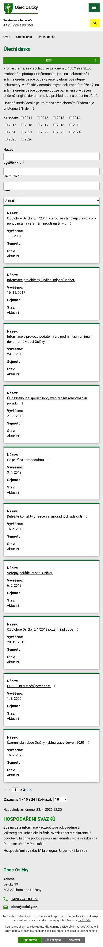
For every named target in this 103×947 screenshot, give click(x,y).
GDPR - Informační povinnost (32, 686)
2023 (60, 132)
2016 (28, 125)
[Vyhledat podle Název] (51, 156)
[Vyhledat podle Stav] (51, 200)
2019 (76, 125)
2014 (76, 118)
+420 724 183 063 (18, 25)
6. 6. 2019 (14, 585)
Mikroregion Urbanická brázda (62, 850)
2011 (28, 118)
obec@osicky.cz (24, 907)
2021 (28, 132)
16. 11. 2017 (16, 292)
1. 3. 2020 (14, 698)
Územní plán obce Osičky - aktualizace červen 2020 (49, 742)
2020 (12, 132)
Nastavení (75, 939)
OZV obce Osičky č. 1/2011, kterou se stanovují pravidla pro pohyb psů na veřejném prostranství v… (51, 220)
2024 (76, 132)
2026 (28, 139)
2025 (12, 139)
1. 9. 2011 (14, 236)
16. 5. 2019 (15, 529)
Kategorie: (11, 117)
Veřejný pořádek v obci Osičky (33, 573)
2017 (44, 125)
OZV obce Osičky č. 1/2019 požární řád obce (43, 629)
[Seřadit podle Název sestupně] (15, 149)
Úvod (6, 37)
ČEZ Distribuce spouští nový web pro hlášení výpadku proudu (47, 400)
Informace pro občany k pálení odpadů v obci (44, 280)
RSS (72, 60)
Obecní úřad (24, 37)
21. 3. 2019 (15, 416)
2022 (44, 132)
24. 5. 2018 (15, 354)
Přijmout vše (29, 939)
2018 (60, 125)
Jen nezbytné (53, 939)
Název (8, 150)
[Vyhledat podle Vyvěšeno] (51, 171)
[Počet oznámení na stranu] (60, 799)
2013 (60, 118)
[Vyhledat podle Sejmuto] (51, 186)
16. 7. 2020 (15, 755)
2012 (44, 118)
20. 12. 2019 (16, 642)
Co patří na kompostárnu (29, 460)
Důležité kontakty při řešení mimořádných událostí (48, 516)
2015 (12, 125)
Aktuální (13, 256)
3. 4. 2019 (14, 472)
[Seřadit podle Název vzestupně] (15, 147)
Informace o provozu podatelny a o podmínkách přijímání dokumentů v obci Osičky (49, 339)
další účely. (84, 920)
